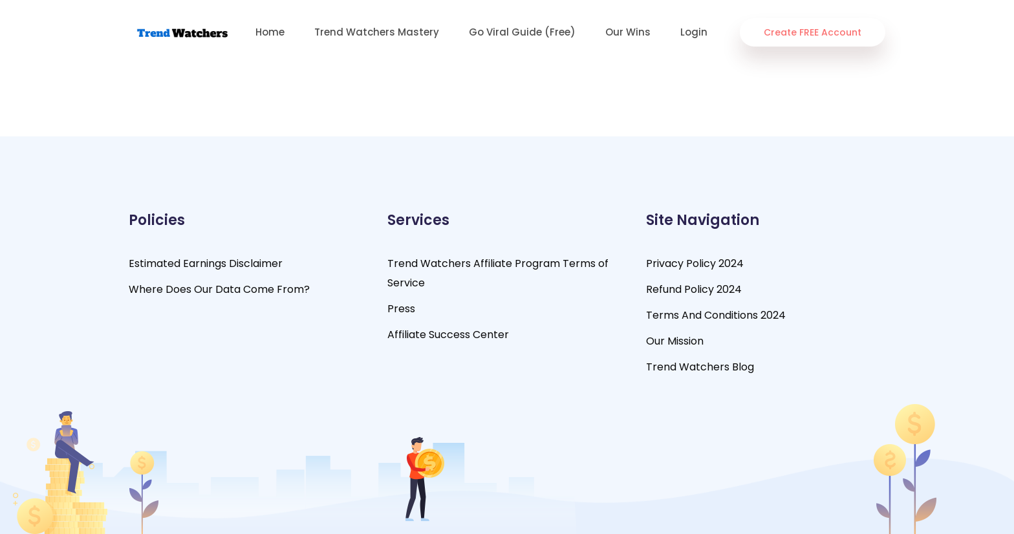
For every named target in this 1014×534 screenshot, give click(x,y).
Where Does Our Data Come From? (219, 289)
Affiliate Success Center (448, 334)
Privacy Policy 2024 (695, 263)
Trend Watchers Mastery (376, 32)
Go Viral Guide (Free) (522, 32)
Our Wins (628, 32)
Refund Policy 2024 (694, 289)
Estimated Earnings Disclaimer (206, 263)
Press (401, 308)
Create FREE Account (812, 32)
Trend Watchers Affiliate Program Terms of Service (498, 273)
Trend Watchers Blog (700, 366)
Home (270, 32)
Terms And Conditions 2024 (716, 315)
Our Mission (675, 341)
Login (693, 32)
